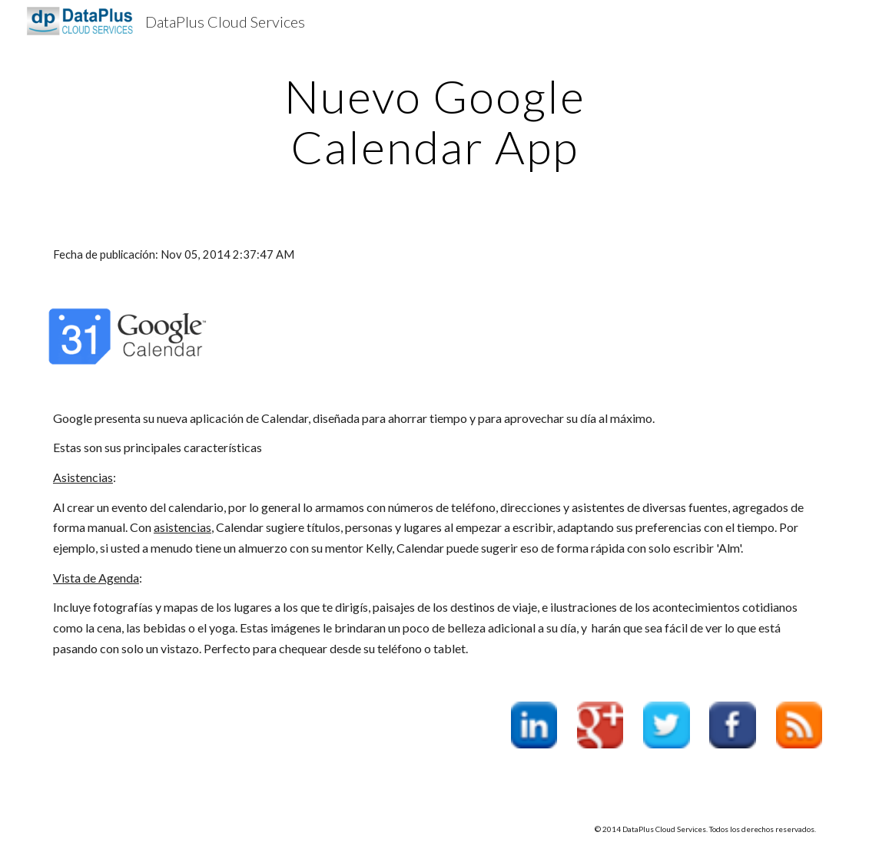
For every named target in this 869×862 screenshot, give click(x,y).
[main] (434, 121)
